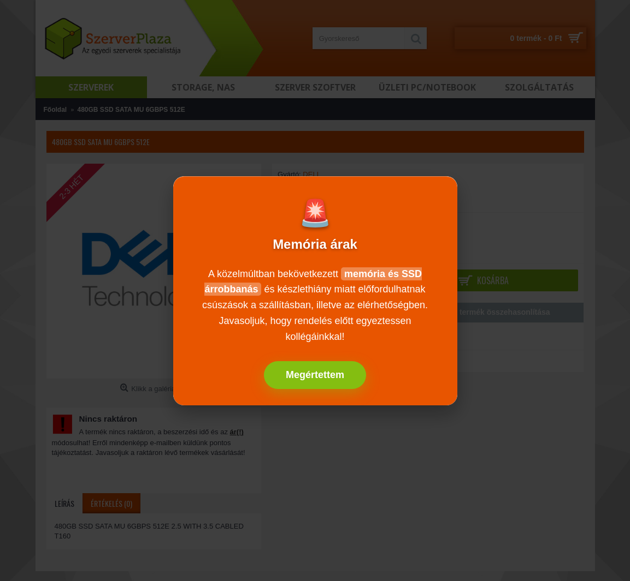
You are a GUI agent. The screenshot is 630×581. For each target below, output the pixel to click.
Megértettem (315, 374)
